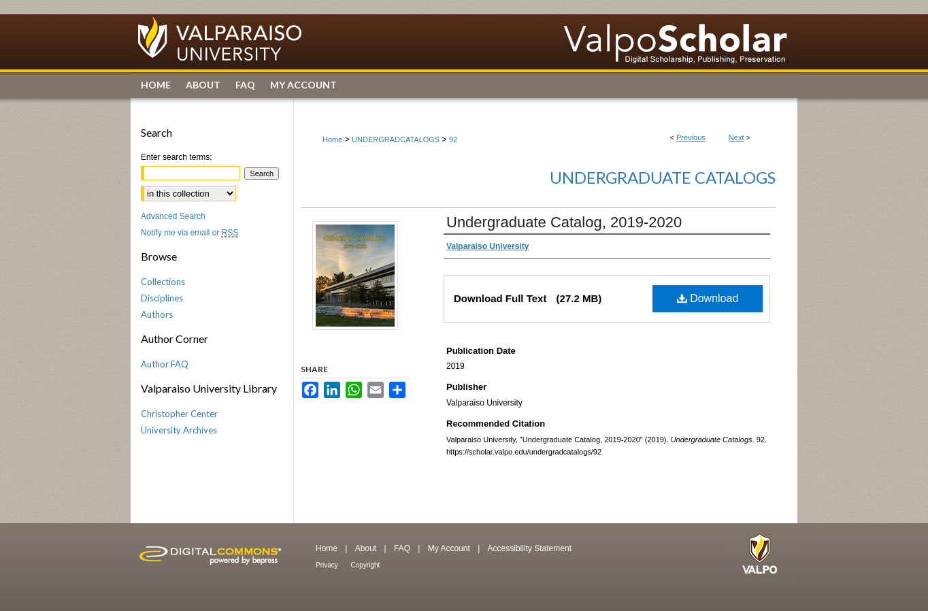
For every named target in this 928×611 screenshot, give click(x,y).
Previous (691, 137)
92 (453, 139)
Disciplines (162, 298)
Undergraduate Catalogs (663, 177)
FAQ (403, 548)
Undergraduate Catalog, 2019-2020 (564, 222)
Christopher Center (179, 413)
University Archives (179, 430)
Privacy (328, 565)
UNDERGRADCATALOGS (396, 139)
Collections (163, 281)
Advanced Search (173, 216)
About (367, 548)
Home (332, 139)
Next (736, 137)
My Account (450, 548)
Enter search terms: (176, 157)
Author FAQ (164, 364)
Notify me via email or (189, 232)
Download (708, 298)
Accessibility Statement (529, 548)
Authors (157, 314)
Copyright (365, 565)
